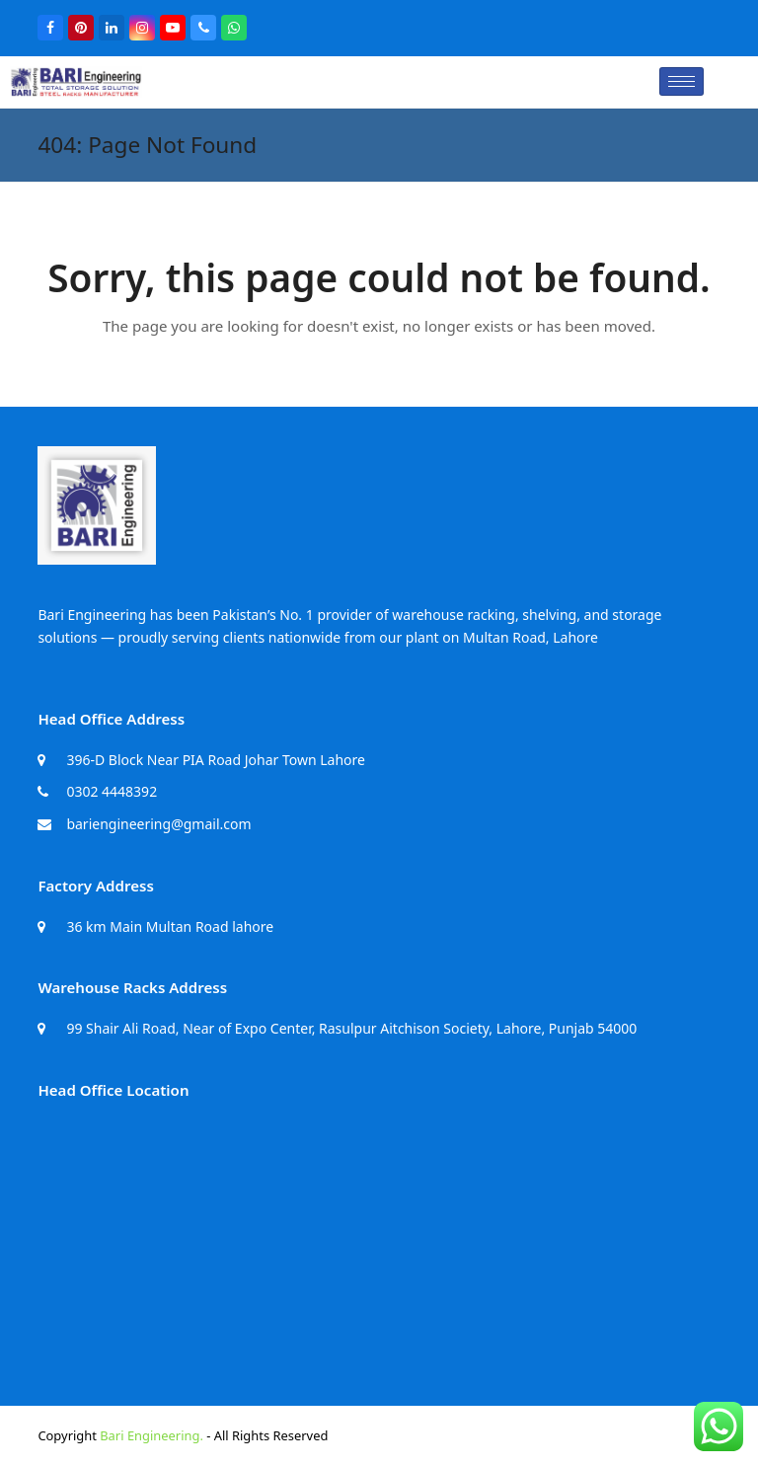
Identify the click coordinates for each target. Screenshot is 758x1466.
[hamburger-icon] (681, 81)
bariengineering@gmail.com (158, 823)
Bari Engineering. (151, 1435)
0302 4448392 (111, 791)
